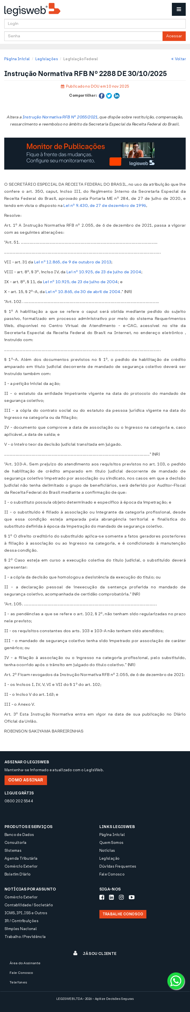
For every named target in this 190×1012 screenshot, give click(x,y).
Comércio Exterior (21, 866)
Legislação (109, 858)
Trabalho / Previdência (25, 936)
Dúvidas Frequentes (117, 866)
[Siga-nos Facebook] (101, 897)
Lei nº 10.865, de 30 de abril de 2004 (83, 291)
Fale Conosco (112, 874)
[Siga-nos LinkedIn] (111, 897)
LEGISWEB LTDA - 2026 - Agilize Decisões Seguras (95, 999)
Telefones (18, 982)
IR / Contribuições (22, 920)
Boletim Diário (18, 874)
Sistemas (13, 850)
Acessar (174, 36)
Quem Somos (111, 842)
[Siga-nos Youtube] (132, 897)
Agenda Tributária (21, 858)
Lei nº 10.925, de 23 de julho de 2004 (104, 272)
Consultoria (15, 842)
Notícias (107, 850)
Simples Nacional (21, 928)
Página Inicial (17, 59)
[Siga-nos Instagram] (121, 897)
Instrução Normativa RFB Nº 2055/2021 (60, 117)
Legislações (46, 59)
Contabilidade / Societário (29, 905)
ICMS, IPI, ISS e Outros (26, 913)
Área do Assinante (25, 963)
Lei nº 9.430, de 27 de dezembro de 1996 (104, 205)
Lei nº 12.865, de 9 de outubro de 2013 (73, 262)
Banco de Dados (19, 834)
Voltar (178, 59)
